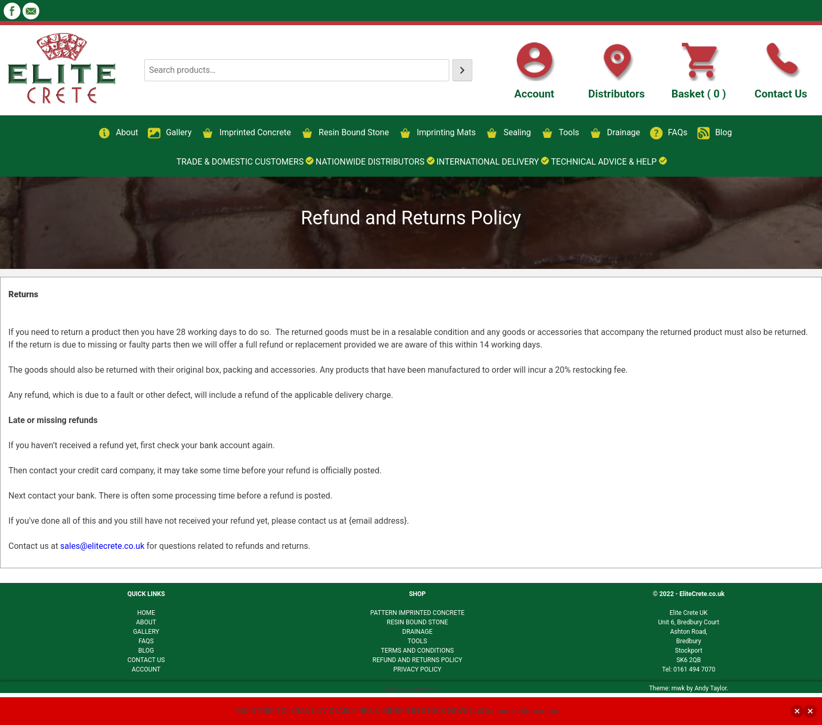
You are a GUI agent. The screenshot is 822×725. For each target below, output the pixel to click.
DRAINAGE (417, 631)
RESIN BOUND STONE (417, 622)
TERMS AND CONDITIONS (417, 650)
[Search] (462, 70)
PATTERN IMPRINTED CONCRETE (417, 612)
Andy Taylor (711, 688)
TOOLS (417, 641)
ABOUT (146, 622)
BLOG (146, 650)
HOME (146, 612)
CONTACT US (146, 660)
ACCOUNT (146, 669)
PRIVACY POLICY (417, 669)
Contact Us (780, 94)
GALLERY (146, 631)
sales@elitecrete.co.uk (102, 546)
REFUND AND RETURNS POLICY (417, 660)
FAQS (146, 641)
